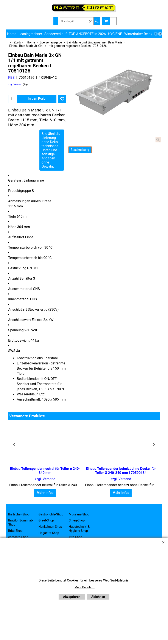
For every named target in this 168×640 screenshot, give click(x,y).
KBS (11, 78)
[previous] (156, 34)
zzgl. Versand (15, 84)
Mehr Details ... (85, 587)
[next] (160, 34)
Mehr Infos (45, 493)
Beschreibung (80, 149)
